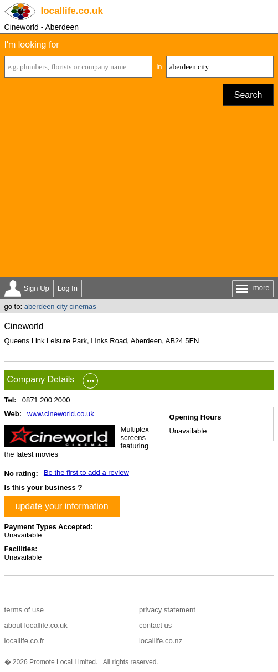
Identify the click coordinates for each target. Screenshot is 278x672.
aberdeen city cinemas (60, 306)
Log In (68, 288)
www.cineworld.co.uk (60, 414)
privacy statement (167, 610)
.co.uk (72, 11)
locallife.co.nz (160, 641)
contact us (155, 625)
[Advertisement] (139, 194)
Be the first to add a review (86, 472)
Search (248, 95)
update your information (62, 506)
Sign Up (36, 288)
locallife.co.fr (24, 641)
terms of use (24, 610)
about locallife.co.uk (36, 625)
